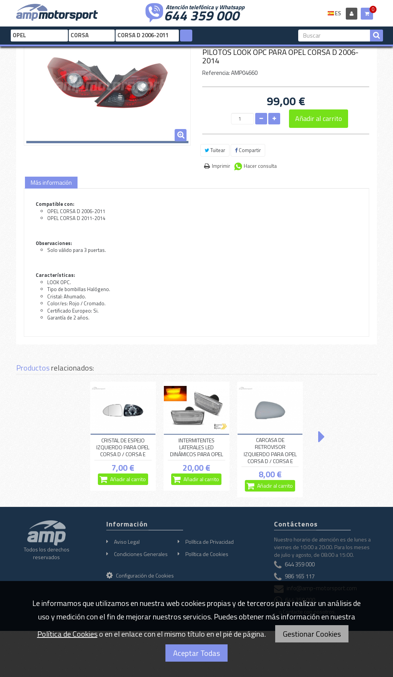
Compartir (248, 150)
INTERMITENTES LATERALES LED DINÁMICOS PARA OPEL (196, 447)
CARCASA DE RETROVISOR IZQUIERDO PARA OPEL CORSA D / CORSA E (270, 451)
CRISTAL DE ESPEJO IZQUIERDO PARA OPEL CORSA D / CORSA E (122, 447)
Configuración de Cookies (140, 575)
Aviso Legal (127, 542)
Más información (51, 182)
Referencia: (216, 73)
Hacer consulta (260, 166)
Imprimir (221, 166)
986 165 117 (300, 576)
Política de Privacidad (209, 542)
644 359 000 (201, 14)
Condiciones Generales (141, 554)
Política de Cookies (206, 554)
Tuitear (215, 150)
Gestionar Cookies (312, 634)
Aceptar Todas (196, 653)
